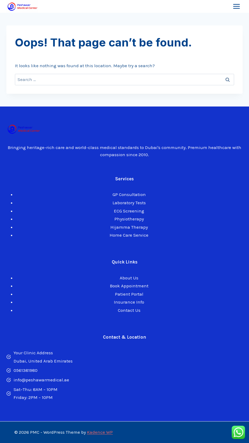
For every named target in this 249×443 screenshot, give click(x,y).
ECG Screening (129, 211)
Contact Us (129, 310)
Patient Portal (129, 294)
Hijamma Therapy (129, 227)
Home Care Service (129, 235)
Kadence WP (100, 432)
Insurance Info (129, 302)
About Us (129, 277)
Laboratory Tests (129, 202)
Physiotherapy (129, 219)
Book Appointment (129, 285)
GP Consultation (129, 194)
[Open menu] (236, 6)
